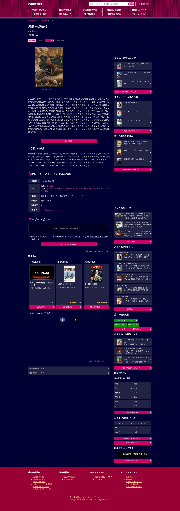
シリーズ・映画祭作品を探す (132, 329)
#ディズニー (132, 325)
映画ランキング (139, 10)
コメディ (118, 432)
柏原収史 (66, 188)
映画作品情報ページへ (37, 368)
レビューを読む (139, 14)
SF (116, 428)
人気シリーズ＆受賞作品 (42, 484)
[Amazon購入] (49, 89)
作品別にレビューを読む (42, 489)
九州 (116, 406)
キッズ (136, 428)
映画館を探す (40, 14)
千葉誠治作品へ (41, 307)
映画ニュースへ (132, 242)
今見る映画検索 (143, 4)
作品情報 (43, 20)
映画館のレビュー (71, 479)
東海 (135, 388)
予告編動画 (89, 14)
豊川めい (74, 188)
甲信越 (117, 397)
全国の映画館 (69, 477)
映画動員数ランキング (103, 477)
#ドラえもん (119, 320)
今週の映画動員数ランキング (125, 92)
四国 (135, 402)
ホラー (136, 432)
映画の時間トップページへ (39, 373)
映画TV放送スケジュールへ (132, 368)
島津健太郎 (91, 188)
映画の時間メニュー (40, 10)
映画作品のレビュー (41, 487)
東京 (116, 384)
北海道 (117, 393)
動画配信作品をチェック (132, 169)
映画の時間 (32, 20)
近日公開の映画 (114, 10)
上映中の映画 (65, 10)
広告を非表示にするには (98, 361)
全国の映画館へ (132, 412)
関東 (135, 384)
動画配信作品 (114, 14)
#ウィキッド (131, 320)
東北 (135, 393)
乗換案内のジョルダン (82, 497)
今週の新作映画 (90, 10)
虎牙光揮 (58, 188)
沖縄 (135, 406)
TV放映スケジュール (134, 482)
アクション (119, 423)
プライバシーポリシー (101, 497)
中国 (116, 402)
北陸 (135, 397)
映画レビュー (132, 309)
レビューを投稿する (68, 244)
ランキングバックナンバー (105, 479)
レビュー (49, 40)
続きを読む (68, 141)
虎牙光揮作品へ (96, 307)
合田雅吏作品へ (68, 307)
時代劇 (31, 35)
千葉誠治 (50, 186)
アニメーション (139, 423)
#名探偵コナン (120, 325)
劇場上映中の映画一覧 (132, 131)
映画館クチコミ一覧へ (132, 438)
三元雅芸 (100, 188)
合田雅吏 (50, 188)
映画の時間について (132, 461)
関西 (116, 388)
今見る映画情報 (132, 484)
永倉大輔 (82, 188)
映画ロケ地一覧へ (132, 443)
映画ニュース (65, 14)
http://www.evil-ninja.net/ (51, 210)
